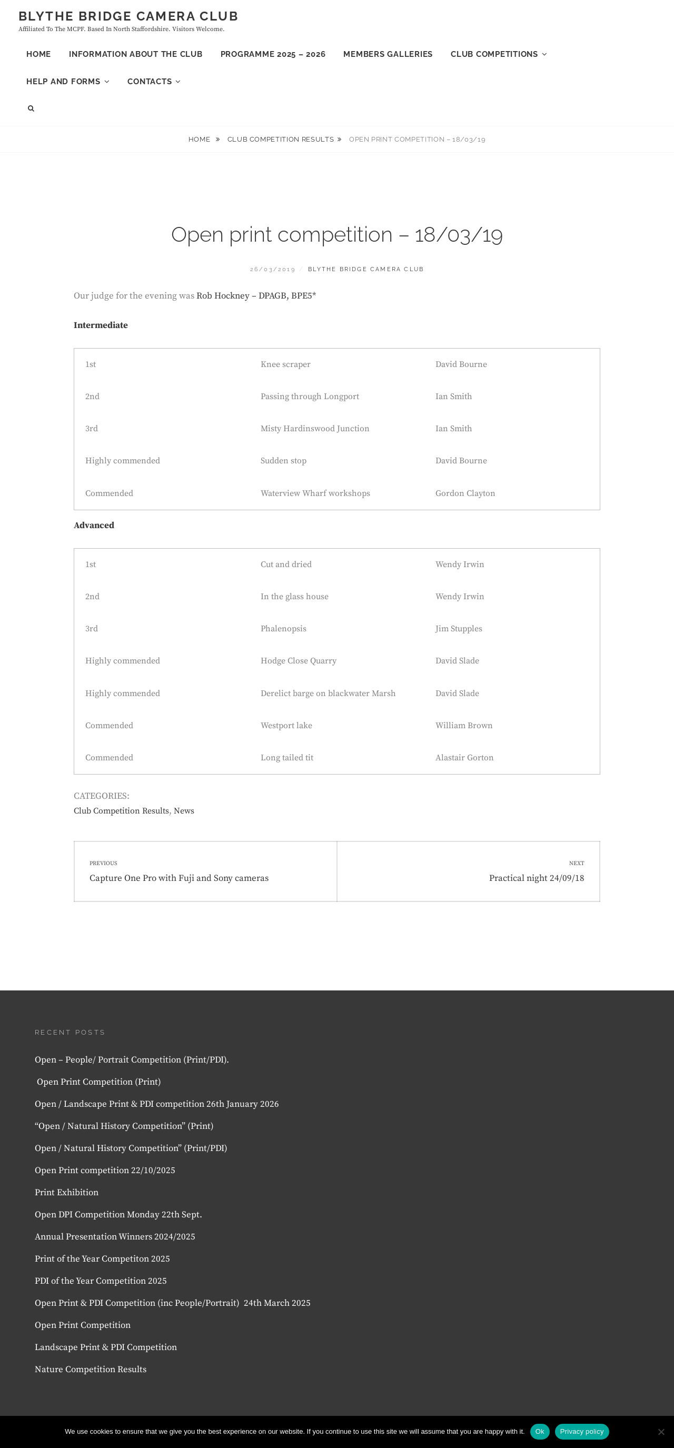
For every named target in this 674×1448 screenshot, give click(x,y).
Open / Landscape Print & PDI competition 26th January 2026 (157, 1104)
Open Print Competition (84, 1325)
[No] (661, 1431)
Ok (540, 1431)
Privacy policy (582, 1431)
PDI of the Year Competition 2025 (101, 1281)
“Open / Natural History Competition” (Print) (124, 1126)
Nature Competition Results (90, 1369)
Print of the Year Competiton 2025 (102, 1259)
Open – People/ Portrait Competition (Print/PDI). (132, 1060)
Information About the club (136, 54)
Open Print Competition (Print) (99, 1082)
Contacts (149, 81)
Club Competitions (494, 54)
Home (38, 54)
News (184, 811)
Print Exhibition (66, 1192)
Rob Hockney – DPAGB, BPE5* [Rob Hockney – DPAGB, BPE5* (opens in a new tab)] (256, 296)
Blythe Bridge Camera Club (128, 16)
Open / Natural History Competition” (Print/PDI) (131, 1148)
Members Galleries (388, 54)
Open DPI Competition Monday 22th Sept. (118, 1215)
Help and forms (63, 81)
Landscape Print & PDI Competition (106, 1347)
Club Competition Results (280, 139)
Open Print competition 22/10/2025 (105, 1170)
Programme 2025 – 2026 (273, 54)
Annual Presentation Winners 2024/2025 (115, 1237)
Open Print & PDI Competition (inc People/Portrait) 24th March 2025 (173, 1303)
